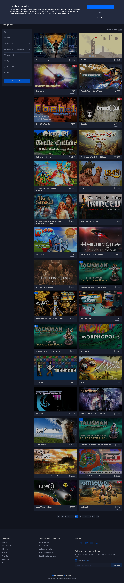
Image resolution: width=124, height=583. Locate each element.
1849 (82, 188)
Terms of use (5, 552)
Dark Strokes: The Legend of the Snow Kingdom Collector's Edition (48, 222)
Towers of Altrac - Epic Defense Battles (49, 476)
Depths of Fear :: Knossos (44, 287)
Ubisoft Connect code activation (48, 556)
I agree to (83, 560)
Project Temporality (42, 60)
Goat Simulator (41, 445)
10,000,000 (39, 382)
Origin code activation (45, 542)
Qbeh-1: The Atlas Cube (43, 124)
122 (83, 517)
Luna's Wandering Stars (44, 507)
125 (93, 517)
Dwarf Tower (85, 60)
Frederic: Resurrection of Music (91, 91)
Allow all (101, 7)
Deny (100, 12)
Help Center (5, 549)
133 (98, 517)
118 (69, 517)
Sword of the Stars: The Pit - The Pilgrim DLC (50, 318)
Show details (100, 18)
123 (86, 517)
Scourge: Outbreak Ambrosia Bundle (93, 413)
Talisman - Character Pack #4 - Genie (48, 351)
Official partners (6, 546)
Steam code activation (45, 546)
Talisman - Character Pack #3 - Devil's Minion (96, 445)
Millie (83, 382)
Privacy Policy (6, 556)
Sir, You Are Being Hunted (89, 221)
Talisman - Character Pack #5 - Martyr (93, 287)
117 (66, 517)
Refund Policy (6, 559)
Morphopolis (85, 351)
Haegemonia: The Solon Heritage (92, 254)
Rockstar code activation (46, 552)
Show (115, 30)
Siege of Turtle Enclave (43, 157)
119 (73, 517)
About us (4, 542)
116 (63, 517)
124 (90, 517)
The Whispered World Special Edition (93, 157)
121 (80, 517)
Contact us (5, 563)
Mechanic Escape (86, 318)
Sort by (109, 30)
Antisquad (84, 507)
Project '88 (39, 413)
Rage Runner (40, 91)
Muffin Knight (40, 254)
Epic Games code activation (46, 549)
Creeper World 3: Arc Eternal (90, 476)
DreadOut (84, 124)
